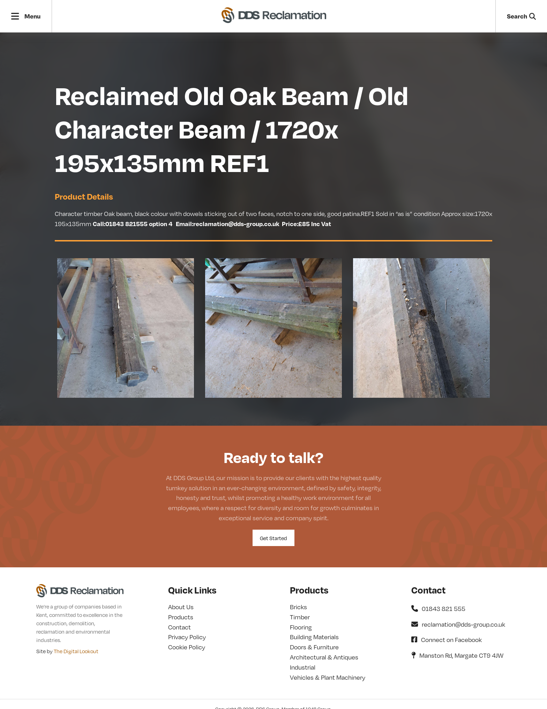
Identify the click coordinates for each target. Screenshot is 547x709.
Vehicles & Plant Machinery (327, 677)
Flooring (301, 626)
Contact (179, 626)
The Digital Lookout (76, 651)
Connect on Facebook (446, 639)
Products (180, 616)
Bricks (298, 606)
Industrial (302, 667)
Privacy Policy (187, 636)
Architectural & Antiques (324, 656)
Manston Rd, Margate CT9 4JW (457, 655)
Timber (300, 616)
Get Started (273, 538)
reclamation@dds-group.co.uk (458, 624)
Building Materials (314, 636)
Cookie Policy (186, 646)
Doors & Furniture (314, 646)
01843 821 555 (438, 608)
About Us (181, 606)
